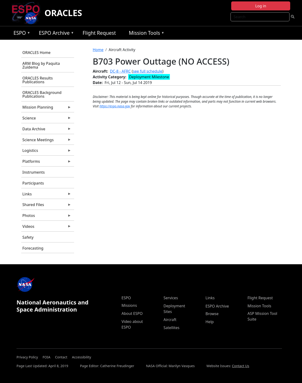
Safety (28, 237)
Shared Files (46, 206)
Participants (33, 183)
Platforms (46, 162)
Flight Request (99, 33)
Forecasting (32, 248)
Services (171, 297)
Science (46, 119)
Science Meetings (46, 141)
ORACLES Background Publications (42, 94)
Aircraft (170, 319)
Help (210, 321)
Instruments (33, 172)
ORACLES (63, 13)
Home (98, 49)
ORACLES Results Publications (37, 79)
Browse (212, 313)
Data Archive (46, 130)
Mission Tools (145, 34)
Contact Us (240, 366)
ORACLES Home (36, 52)
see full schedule (147, 71)
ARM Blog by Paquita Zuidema (41, 65)
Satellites (171, 327)
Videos (46, 227)
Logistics (46, 151)
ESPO (20, 34)
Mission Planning (46, 108)
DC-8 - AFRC (120, 71)
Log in (260, 6)
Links (46, 195)
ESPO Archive (55, 34)
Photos (46, 216)
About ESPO (132, 313)
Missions (129, 305)
